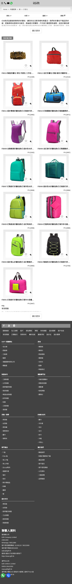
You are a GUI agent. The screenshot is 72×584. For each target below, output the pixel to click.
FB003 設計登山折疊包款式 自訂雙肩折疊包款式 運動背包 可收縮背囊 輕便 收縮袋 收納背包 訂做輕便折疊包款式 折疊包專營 (18, 262)
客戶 (21, 331)
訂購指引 (15, 334)
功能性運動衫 (43, 379)
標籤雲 (5, 365)
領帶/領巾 (6, 431)
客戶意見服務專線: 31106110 (11, 545)
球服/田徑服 (43, 383)
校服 (4, 402)
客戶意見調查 (43, 467)
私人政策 (14, 331)
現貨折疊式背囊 (7, 38)
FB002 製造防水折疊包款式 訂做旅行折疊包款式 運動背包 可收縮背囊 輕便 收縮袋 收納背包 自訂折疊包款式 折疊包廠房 (54, 262)
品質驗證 (42, 479)
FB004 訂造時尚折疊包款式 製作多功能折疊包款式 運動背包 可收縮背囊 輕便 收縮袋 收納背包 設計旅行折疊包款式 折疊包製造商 (54, 224)
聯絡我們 (42, 452)
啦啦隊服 (42, 391)
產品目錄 (42, 460)
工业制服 (6, 515)
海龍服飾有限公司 (9, 362)
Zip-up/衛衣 (6, 467)
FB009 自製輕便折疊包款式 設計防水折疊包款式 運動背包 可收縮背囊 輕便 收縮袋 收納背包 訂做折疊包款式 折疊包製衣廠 (18, 149)
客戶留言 (42, 464)
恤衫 (4, 475)
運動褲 (41, 387)
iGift (36, 3)
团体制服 (6, 519)
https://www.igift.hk (8, 556)
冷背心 (41, 442)
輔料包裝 (32, 334)
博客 (36, 331)
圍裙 (4, 490)
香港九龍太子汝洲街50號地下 (12, 553)
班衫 (4, 479)
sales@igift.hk (6, 551)
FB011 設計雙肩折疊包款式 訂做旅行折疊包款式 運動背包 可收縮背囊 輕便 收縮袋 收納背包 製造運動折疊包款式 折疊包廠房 (18, 111)
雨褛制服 (6, 523)
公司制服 (6, 383)
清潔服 (5, 409)
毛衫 (40, 427)
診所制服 (6, 398)
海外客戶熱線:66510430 (10, 548)
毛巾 (40, 431)
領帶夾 (5, 438)
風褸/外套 (6, 471)
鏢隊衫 (41, 394)
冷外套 (41, 423)
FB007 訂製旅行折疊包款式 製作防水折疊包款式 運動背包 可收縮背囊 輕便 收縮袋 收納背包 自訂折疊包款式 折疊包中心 (18, 186)
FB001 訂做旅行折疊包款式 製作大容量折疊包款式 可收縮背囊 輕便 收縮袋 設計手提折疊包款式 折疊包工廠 (18, 300)
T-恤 (3, 452)
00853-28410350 (7, 566)
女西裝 (5, 423)
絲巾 (40, 435)
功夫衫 (41, 362)
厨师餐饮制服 (7, 511)
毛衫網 (5, 347)
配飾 (40, 365)
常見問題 (6, 334)
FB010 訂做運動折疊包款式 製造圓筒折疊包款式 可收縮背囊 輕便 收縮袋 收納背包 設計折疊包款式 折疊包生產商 (54, 111)
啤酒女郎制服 (7, 394)
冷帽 (40, 438)
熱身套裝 (42, 354)
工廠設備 (42, 475)
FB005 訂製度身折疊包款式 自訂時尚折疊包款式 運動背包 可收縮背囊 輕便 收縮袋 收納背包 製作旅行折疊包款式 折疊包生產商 (18, 224)
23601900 (5, 540)
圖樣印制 (41, 334)
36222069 (26, 545)
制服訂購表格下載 (45, 456)
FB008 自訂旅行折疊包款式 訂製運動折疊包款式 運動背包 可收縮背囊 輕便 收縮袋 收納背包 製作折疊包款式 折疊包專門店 (54, 149)
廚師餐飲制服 (7, 387)
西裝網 (5, 350)
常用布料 (23, 334)
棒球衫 (41, 350)
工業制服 (6, 379)
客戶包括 (61, 331)
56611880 (12, 543)
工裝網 (5, 354)
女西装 (5, 508)
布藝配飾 (13, 9)
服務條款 (6, 331)
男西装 (5, 504)
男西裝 (5, 420)
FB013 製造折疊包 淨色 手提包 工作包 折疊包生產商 (18, 73)
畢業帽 (41, 358)
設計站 (49, 334)
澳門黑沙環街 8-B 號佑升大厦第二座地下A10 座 (18, 572)
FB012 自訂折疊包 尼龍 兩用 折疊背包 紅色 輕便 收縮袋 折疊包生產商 (54, 73)
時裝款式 (42, 369)
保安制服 (6, 391)
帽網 (4, 358)
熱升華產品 (6, 482)
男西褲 (5, 427)
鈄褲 (4, 486)
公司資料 (42, 471)
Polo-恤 (5, 456)
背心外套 (6, 464)
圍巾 (4, 435)
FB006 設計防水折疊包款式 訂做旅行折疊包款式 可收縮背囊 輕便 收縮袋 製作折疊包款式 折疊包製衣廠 (54, 186)
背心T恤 (5, 460)
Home (5, 9)
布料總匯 (43, 331)
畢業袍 (41, 347)
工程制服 (6, 406)
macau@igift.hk (7, 569)
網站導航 (29, 331)
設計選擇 (52, 331)
